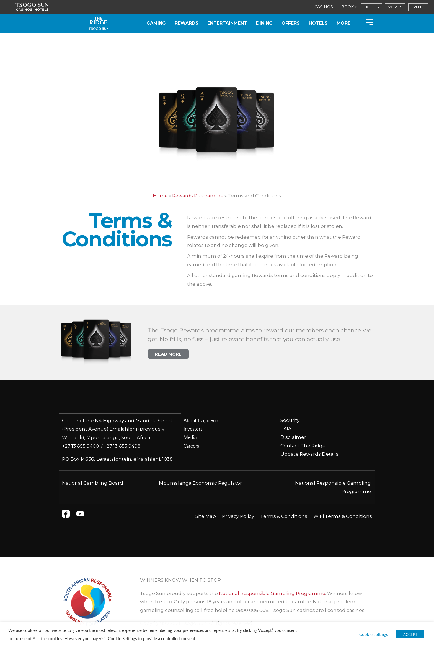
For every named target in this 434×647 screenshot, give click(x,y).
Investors (193, 428)
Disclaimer (293, 437)
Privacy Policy (238, 516)
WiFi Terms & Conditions (342, 516)
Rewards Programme (198, 196)
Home (160, 196)
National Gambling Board (92, 483)
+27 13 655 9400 (81, 445)
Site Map (205, 516)
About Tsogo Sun (201, 420)
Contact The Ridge (303, 445)
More (343, 23)
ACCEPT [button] (410, 634)
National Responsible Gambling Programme (272, 593)
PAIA (285, 428)
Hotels (318, 23)
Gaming (156, 23)
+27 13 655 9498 (122, 445)
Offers (290, 23)
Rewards (186, 23)
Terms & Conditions (283, 516)
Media (190, 437)
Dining (264, 23)
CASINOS (323, 6)
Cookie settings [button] (373, 634)
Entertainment (227, 23)
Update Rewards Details (309, 454)
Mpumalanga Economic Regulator (200, 483)
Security (289, 420)
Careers (191, 445)
